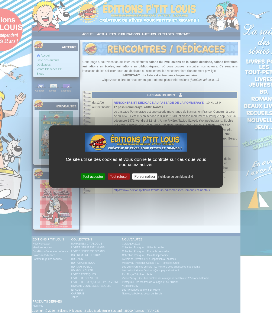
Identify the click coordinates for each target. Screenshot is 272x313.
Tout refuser (119, 176)
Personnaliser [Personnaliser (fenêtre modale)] (145, 176)
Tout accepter (93, 176)
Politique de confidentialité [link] (175, 176)
